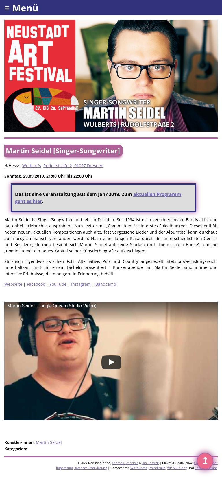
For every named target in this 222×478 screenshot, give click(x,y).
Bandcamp (105, 284)
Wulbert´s (31, 165)
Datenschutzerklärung (90, 468)
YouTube (57, 284)
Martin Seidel (49, 442)
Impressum (64, 468)
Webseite (13, 284)
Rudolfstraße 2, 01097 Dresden (73, 165)
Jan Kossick (150, 463)
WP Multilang (177, 468)
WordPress (138, 468)
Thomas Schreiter (125, 463)
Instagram (81, 284)
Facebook (36, 284)
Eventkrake (157, 468)
